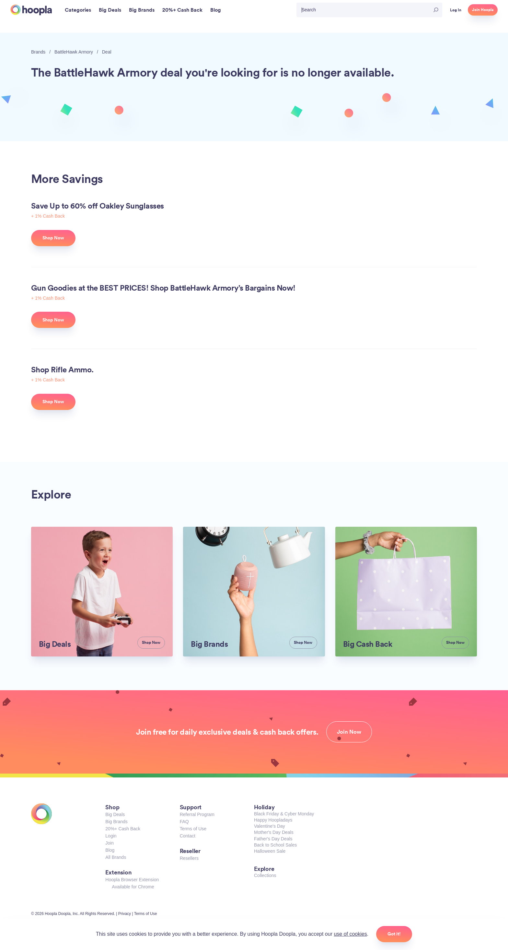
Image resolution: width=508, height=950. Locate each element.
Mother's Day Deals (274, 832)
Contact (187, 835)
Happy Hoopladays (273, 820)
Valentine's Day (269, 826)
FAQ (184, 821)
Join (109, 843)
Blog (109, 850)
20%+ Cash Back (122, 828)
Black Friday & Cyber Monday (284, 813)
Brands (38, 51)
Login (110, 835)
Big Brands (116, 821)
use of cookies (350, 934)
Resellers (189, 858)
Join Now (349, 731)
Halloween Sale (269, 851)
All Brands (115, 857)
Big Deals (115, 814)
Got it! (394, 934)
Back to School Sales (275, 845)
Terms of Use (193, 828)
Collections (265, 875)
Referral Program (197, 814)
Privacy (124, 913)
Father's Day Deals (273, 838)
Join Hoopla (482, 10)
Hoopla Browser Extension (132, 879)
